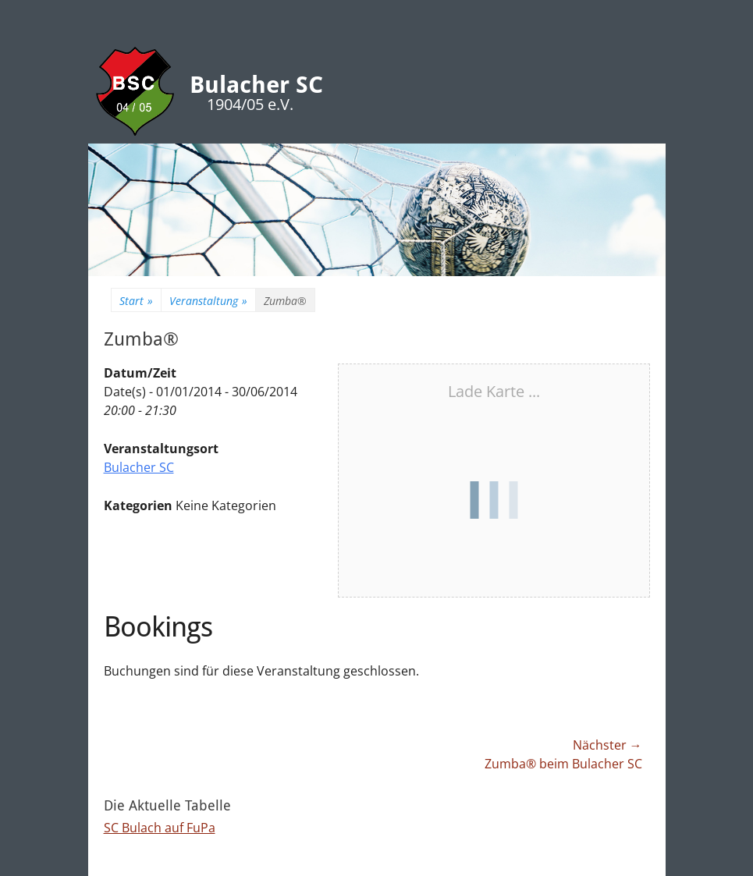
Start (136, 301)
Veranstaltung (208, 301)
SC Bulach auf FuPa (159, 827)
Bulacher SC (256, 84)
